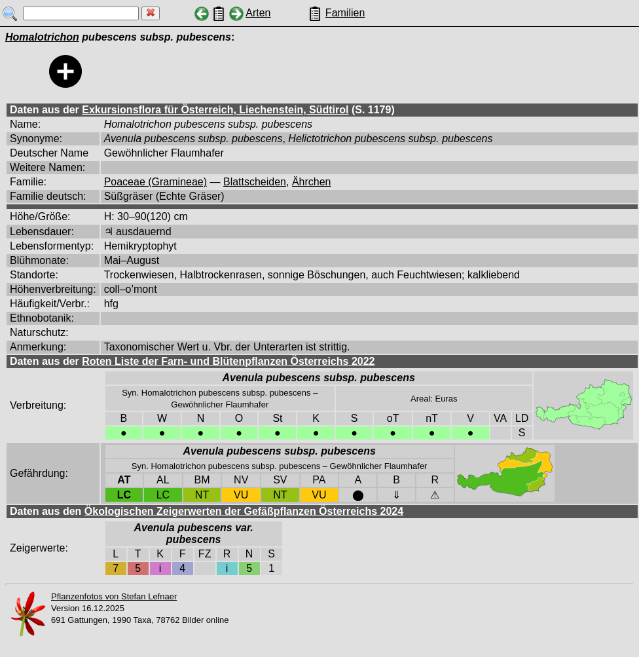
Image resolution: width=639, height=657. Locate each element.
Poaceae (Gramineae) (155, 181)
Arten (258, 12)
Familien (345, 12)
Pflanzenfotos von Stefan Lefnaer (114, 596)
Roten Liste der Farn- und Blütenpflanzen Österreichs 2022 (228, 361)
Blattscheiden (254, 181)
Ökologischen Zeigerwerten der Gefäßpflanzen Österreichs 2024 (243, 511)
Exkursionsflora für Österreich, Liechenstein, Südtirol (215, 109)
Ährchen (311, 181)
